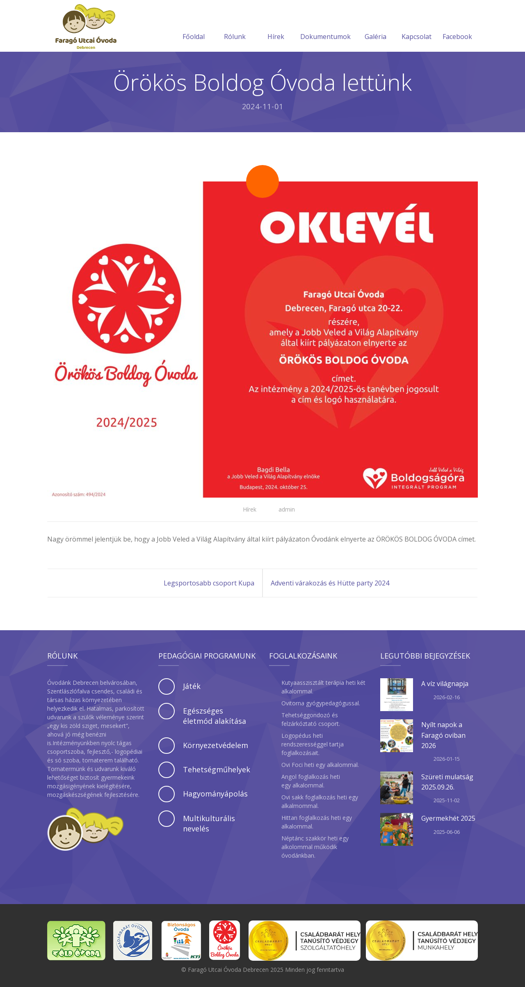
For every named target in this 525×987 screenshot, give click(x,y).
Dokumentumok (325, 26)
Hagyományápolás (215, 794)
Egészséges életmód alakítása (214, 716)
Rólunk (235, 26)
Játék (192, 686)
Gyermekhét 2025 (448, 818)
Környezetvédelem (215, 745)
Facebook (457, 26)
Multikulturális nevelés (209, 823)
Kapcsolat (416, 26)
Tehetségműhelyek (216, 769)
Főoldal (194, 26)
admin (286, 509)
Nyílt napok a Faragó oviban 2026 (443, 735)
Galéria (375, 26)
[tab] (207, 686)
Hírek (275, 26)
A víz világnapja (444, 683)
